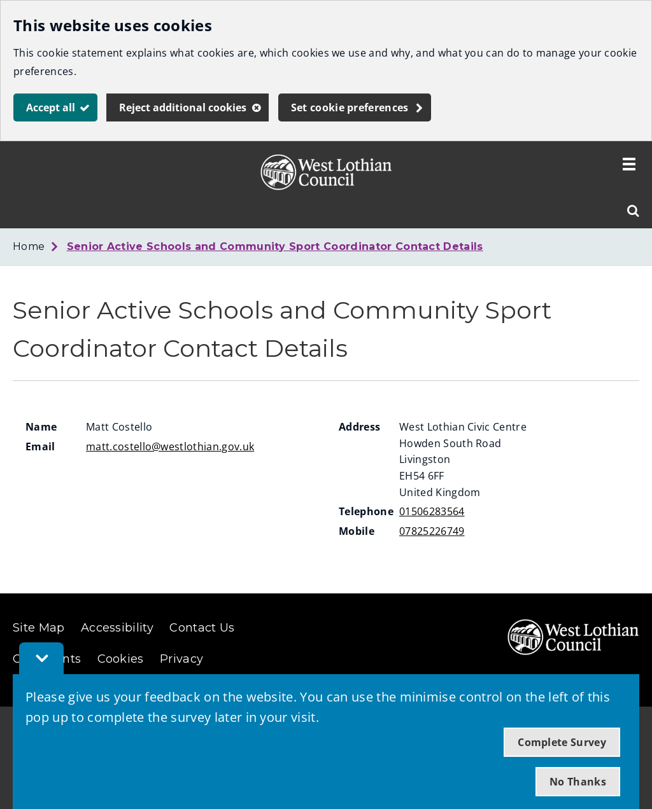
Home (29, 246)
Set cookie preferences (350, 107)
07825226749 (432, 531)
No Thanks (577, 782)
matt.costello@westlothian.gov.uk (170, 446)
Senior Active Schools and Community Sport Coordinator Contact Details (275, 246)
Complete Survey (562, 742)
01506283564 (432, 511)
